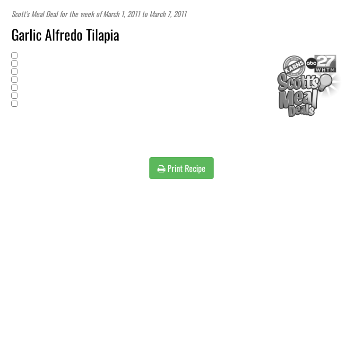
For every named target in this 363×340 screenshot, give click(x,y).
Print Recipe (181, 168)
